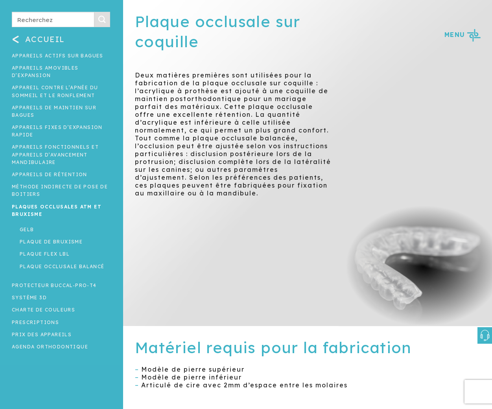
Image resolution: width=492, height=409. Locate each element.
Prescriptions (35, 322)
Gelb (27, 229)
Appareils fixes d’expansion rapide (57, 131)
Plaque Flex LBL (45, 254)
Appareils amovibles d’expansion (45, 71)
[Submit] (102, 19)
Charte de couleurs (43, 310)
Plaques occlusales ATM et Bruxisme (56, 210)
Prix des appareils (42, 334)
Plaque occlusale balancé (62, 266)
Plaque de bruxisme (51, 242)
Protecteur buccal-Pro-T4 (54, 285)
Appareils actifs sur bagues (57, 56)
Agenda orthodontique (50, 347)
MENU (462, 35)
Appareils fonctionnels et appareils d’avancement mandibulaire (55, 154)
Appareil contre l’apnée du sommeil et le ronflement (55, 91)
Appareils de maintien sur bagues (54, 111)
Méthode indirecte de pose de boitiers (60, 190)
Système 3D (29, 297)
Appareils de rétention (49, 174)
